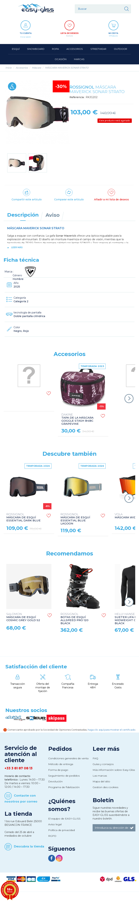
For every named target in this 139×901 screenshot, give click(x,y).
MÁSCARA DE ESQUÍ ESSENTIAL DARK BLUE (23, 517)
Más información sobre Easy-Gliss (114, 770)
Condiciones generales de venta (68, 758)
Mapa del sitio (101, 781)
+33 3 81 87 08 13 (18, 768)
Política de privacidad (61, 830)
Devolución (55, 781)
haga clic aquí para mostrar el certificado (111, 729)
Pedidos (60, 748)
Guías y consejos (103, 764)
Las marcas (100, 775)
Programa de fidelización (64, 787)
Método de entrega (60, 764)
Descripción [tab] (23, 215)
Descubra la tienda (29, 846)
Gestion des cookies (105, 787)
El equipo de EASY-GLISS (64, 818)
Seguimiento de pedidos (64, 775)
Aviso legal (55, 824)
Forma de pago (58, 770)
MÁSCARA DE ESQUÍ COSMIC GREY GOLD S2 (23, 617)
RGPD (52, 836)
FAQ (95, 758)
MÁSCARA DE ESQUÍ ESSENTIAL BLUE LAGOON (75, 519)
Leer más (17, 247)
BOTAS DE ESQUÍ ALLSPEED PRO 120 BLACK (74, 619)
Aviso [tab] (52, 215)
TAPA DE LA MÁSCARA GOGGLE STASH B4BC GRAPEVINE (77, 419)
